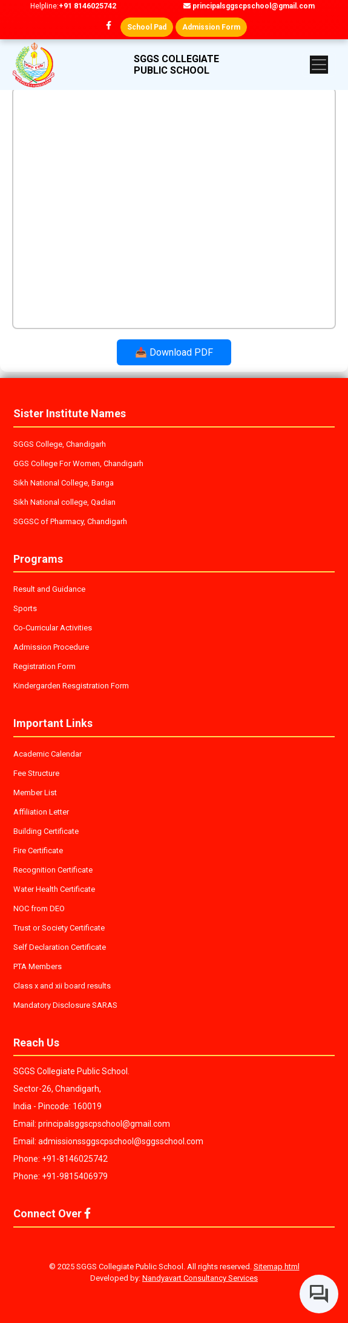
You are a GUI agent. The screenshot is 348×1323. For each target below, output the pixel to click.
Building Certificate (46, 831)
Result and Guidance (49, 589)
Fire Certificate (38, 850)
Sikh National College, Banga (63, 482)
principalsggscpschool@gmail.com (249, 6)
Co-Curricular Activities (52, 627)
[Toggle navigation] (319, 65)
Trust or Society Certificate (59, 927)
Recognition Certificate (53, 869)
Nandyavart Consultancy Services (200, 1278)
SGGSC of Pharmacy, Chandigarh (70, 521)
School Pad (146, 27)
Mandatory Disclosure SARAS (65, 1005)
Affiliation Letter (41, 811)
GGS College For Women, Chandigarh (78, 463)
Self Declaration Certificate (59, 947)
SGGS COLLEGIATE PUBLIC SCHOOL (176, 64)
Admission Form (211, 27)
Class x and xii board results (62, 985)
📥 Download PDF (174, 352)
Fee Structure (36, 773)
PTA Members (37, 966)
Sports (25, 608)
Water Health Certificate (54, 889)
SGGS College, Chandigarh (59, 444)
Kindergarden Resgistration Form (71, 685)
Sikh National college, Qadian (64, 502)
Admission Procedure (51, 647)
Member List (35, 792)
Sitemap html (277, 1266)
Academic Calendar (47, 753)
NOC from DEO (39, 908)
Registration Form (44, 666)
